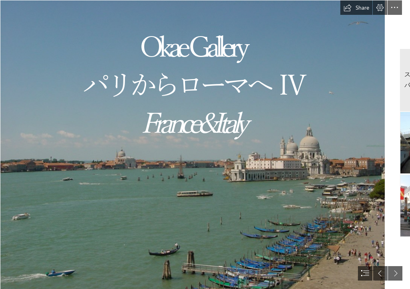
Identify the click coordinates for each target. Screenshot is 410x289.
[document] (205, 144)
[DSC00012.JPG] (192, 144)
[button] (356, 7)
